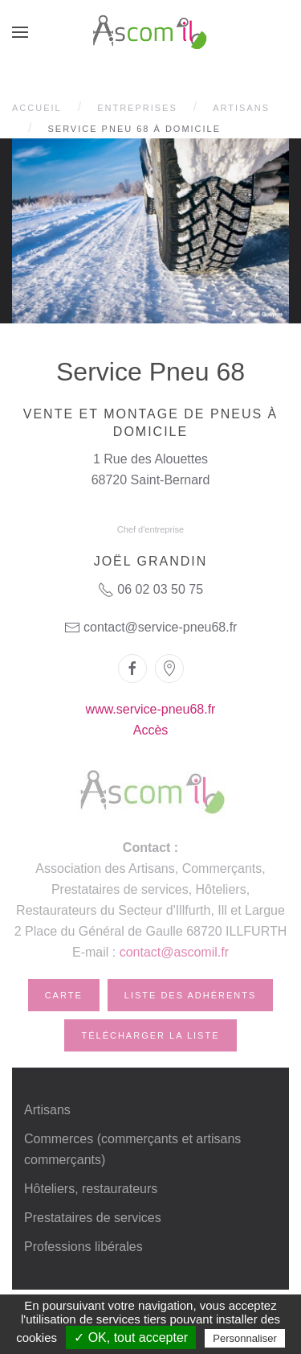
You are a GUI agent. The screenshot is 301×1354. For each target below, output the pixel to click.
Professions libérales (83, 1246)
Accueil (37, 108)
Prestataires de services (92, 1217)
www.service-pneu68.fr (151, 709)
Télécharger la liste (150, 1035)
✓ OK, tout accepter (131, 1337)
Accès (151, 730)
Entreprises (137, 108)
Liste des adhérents (190, 995)
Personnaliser (245, 1338)
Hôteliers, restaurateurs (90, 1189)
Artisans (241, 108)
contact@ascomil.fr (174, 952)
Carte (64, 995)
